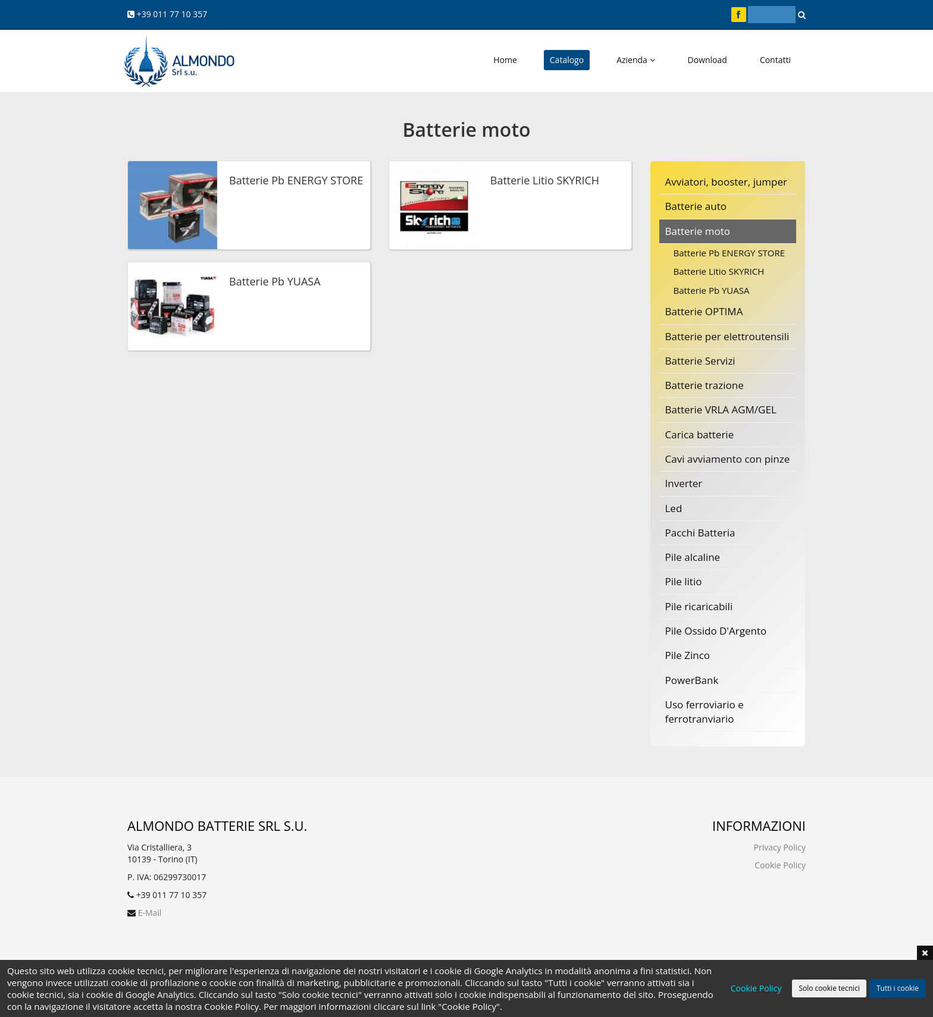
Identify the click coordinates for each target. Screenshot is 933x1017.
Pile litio (683, 581)
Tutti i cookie (897, 988)
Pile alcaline (693, 557)
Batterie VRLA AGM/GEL (721, 409)
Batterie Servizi (700, 361)
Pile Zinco (687, 655)
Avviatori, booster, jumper (726, 182)
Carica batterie (699, 434)
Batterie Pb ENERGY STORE (729, 253)
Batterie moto (698, 231)
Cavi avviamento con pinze (727, 459)
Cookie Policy (780, 865)
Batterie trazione (704, 385)
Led (673, 508)
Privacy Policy (780, 847)
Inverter (684, 483)
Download (707, 59)
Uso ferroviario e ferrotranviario (704, 712)
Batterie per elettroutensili (727, 336)
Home (505, 59)
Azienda (635, 59)
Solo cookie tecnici (829, 988)
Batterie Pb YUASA (712, 290)
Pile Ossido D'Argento (716, 631)
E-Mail (150, 912)
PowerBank (692, 680)
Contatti (775, 59)
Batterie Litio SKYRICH (719, 271)
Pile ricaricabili (699, 606)
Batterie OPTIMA (704, 311)
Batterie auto (696, 206)
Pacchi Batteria (700, 532)
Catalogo (567, 59)
